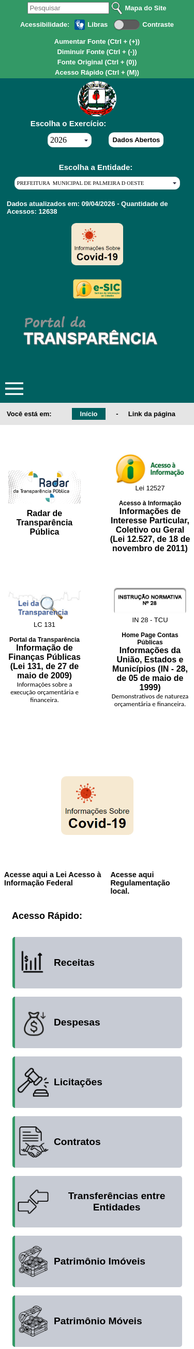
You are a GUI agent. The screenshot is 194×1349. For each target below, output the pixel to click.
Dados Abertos (136, 140)
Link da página (151, 414)
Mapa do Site (145, 8)
